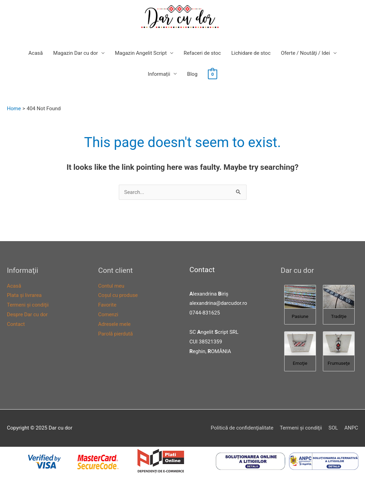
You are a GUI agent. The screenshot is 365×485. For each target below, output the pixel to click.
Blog (192, 74)
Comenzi (108, 314)
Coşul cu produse (118, 295)
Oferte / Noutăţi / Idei (305, 53)
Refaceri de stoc (202, 53)
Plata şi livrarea (24, 295)
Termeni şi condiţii (28, 305)
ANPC (351, 428)
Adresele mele (114, 324)
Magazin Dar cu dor (75, 53)
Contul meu (111, 286)
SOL (333, 428)
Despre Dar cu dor (27, 314)
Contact (16, 324)
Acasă (35, 53)
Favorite (107, 305)
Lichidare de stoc (251, 53)
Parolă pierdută (115, 334)
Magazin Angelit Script (141, 53)
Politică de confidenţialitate (242, 428)
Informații (159, 74)
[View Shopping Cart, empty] (212, 74)
